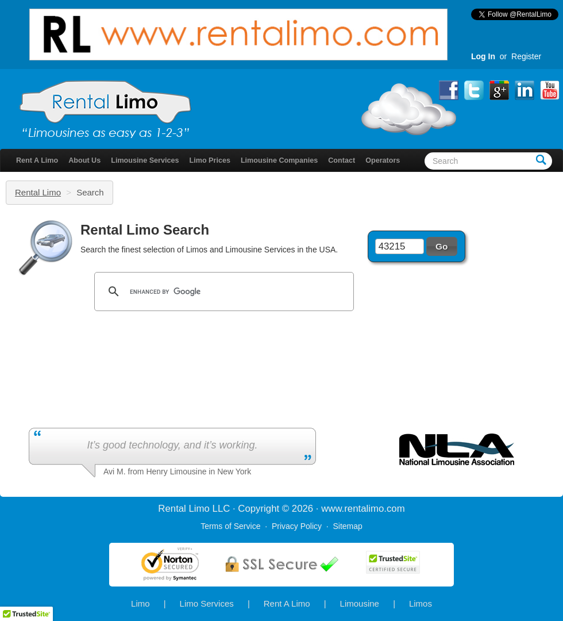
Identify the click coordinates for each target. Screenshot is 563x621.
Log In (483, 56)
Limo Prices (210, 160)
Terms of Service (230, 526)
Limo (140, 603)
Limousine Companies (279, 160)
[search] (222, 291)
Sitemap (347, 526)
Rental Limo (38, 192)
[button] (441, 246)
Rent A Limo (37, 160)
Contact (341, 160)
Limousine (359, 603)
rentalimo (364, 508)
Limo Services (207, 603)
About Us (84, 160)
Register (526, 56)
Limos (420, 603)
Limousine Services (145, 160)
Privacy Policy (297, 526)
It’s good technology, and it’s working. (172, 445)
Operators (382, 160)
